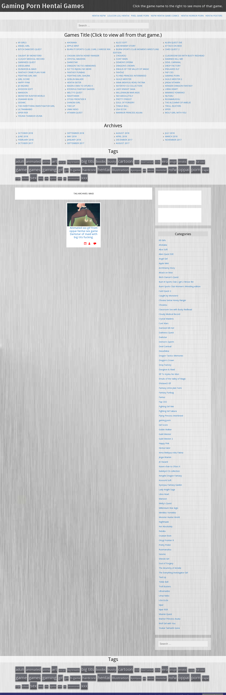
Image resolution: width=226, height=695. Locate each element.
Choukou (121, 55)
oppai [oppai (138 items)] (183, 168)
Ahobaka (72, 42)
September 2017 (75, 143)
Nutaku (169, 95)
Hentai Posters (213, 15)
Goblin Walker (75, 79)
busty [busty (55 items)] (112, 161)
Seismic (22, 102)
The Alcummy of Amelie (178, 102)
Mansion (23, 92)
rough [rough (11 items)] (18, 177)
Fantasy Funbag (76, 72)
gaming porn (172, 75)
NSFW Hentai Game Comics (165, 15)
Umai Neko (72, 109)
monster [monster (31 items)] (161, 169)
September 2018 (75, 133)
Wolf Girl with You (175, 112)
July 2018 (170, 133)
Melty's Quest (74, 92)
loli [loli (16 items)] (144, 169)
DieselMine (24, 65)
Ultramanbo (25, 109)
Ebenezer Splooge (213, 692)
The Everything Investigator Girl (36, 106)
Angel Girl (24, 45)
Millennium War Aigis (128, 92)
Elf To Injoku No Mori (79, 69)
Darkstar (72, 62)
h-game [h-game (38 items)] (75, 169)
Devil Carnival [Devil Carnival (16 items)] (147, 161)
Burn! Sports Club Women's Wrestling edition (179, 284)
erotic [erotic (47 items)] (182, 161)
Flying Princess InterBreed (131, 75)
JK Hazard (23, 85)
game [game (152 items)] (21, 168)
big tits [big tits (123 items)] (87, 161)
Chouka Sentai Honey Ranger (83, 55)
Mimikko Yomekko (175, 92)
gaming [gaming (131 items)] (49, 168)
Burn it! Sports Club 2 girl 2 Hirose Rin (88, 49)
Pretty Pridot (124, 99)
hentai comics (171, 692)
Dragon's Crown (125, 65)
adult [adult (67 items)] (20, 161)
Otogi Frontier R (76, 99)
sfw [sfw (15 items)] (46, 177)
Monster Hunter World (31, 95)
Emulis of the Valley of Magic (132, 69)
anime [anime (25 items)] (46, 161)
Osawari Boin (25, 99)
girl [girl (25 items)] (66, 169)
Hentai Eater (74, 82)
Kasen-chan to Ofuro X (80, 85)
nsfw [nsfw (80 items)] (172, 168)
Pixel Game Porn (140, 15)
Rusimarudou (172, 99)
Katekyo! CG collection (129, 85)
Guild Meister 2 (173, 79)
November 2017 (173, 139)
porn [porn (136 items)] (195, 168)
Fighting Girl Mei (27, 75)
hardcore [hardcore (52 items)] (89, 169)
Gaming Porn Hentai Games (42, 6)
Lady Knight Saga (125, 89)
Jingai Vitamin (172, 82)
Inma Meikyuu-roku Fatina (130, 82)
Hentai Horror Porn (192, 15)
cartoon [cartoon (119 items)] (125, 161)
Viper (168, 109)
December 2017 (124, 139)
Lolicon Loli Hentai (118, 15)
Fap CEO (169, 72)
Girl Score (24, 79)
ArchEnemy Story (125, 45)
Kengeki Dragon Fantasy (178, 85)
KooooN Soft (25, 89)
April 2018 (121, 136)
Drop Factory (172, 65)
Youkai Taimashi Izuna (30, 116)
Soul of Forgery (125, 102)
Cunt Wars (122, 59)
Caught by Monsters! (30, 55)
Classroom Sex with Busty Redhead (184, 55)
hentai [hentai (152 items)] (104, 168)
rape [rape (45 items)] (205, 169)
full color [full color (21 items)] (200, 161)
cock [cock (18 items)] (137, 161)
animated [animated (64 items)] (33, 161)
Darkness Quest (27, 62)
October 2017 (25, 143)
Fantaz (120, 72)
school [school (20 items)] (25, 176)
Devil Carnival (173, 62)
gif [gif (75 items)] (60, 168)
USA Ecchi (121, 109)
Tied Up (71, 106)
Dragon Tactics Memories (81, 65)
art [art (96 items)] (54, 161)
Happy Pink (24, 82)
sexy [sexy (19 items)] (41, 176)
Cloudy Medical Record (31, 59)
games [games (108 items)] (34, 168)
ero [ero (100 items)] (165, 161)
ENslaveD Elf (172, 69)
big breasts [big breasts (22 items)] (73, 161)
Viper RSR (23, 112)
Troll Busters (173, 106)
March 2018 (171, 136)
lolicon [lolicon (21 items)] (151, 169)
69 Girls (22, 42)
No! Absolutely (124, 95)
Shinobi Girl (73, 102)
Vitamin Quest (75, 112)
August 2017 (122, 143)
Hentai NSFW (99, 15)
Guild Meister (123, 79)
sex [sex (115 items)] (33, 176)
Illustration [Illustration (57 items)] (120, 169)
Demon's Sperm (124, 62)
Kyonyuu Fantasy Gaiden (80, 89)
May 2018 (72, 136)
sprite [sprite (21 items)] (53, 176)
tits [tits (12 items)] (65, 177)
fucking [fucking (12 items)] (191, 162)
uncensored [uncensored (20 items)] (73, 176)
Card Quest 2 (172, 49)
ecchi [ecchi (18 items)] (157, 161)
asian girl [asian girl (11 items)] (62, 162)
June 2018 (23, 136)
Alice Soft (121, 42)
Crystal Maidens (76, 59)
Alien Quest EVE (173, 42)
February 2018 (25, 139)
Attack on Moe (173, 45)
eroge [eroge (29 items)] (173, 161)
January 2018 (74, 139)
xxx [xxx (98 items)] (84, 176)
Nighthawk (73, 95)
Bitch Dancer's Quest (30, 49)
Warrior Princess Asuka (129, 112)
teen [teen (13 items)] (60, 177)
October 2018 (25, 133)
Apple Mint (73, 45)
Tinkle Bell (122, 106)
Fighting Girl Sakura (78, 75)
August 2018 (122, 133)
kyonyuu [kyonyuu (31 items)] (136, 169)
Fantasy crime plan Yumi (31, 72)
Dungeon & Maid (27, 69)
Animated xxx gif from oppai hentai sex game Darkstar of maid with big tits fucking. (83, 230)
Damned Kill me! (174, 59)
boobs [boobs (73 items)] (101, 161)
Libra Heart (171, 89)
